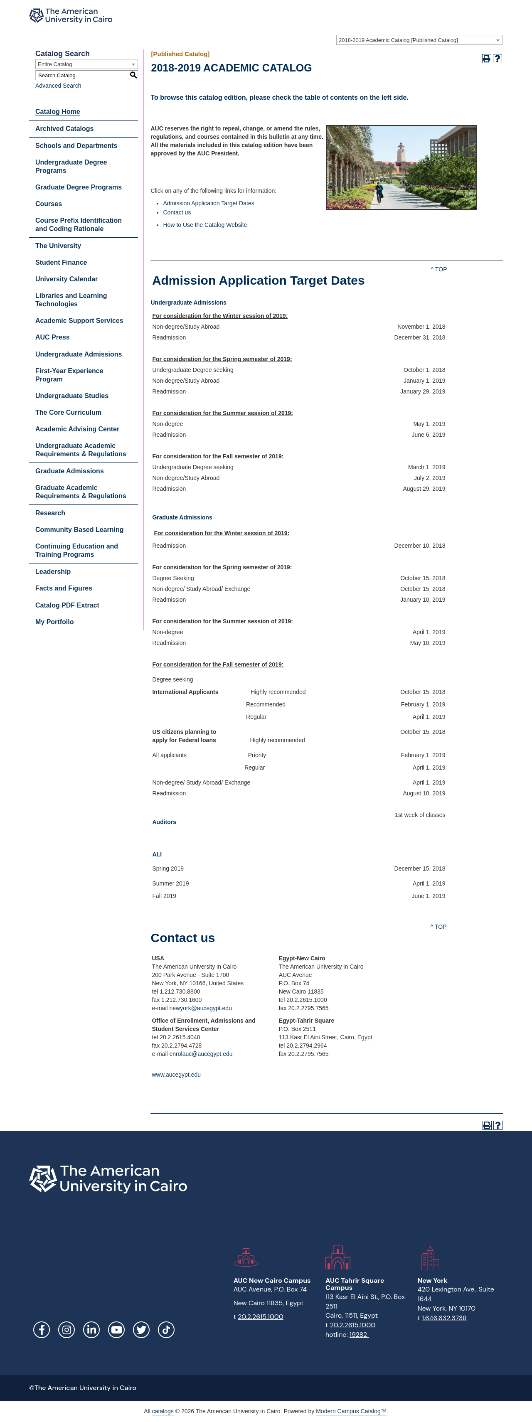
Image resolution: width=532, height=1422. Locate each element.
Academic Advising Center (77, 429)
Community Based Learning (79, 529)
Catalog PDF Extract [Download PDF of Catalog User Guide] (67, 605)
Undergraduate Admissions (78, 354)
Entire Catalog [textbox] (55, 64)
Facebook (41, 1329)
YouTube (116, 1329)
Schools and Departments (76, 145)
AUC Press (52, 337)
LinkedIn (91, 1329)
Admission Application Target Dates (208, 203)
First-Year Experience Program (69, 375)
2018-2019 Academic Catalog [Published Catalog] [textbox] (398, 40)
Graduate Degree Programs (78, 187)
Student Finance (61, 262)
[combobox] (419, 40)
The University (58, 245)
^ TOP (439, 269)
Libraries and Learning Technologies (71, 300)
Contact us (177, 212)
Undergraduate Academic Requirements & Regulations (80, 450)
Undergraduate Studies (71, 395)
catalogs (163, 1411)
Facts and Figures (63, 588)
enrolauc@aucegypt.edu (201, 1054)
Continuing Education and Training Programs (76, 550)
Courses (48, 203)
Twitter (141, 1329)
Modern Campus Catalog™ (351, 1411)
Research (50, 513)
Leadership (53, 571)
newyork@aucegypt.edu (201, 1008)
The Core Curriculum (68, 412)
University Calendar (66, 279)
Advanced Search (58, 85)
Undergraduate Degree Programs (71, 166)
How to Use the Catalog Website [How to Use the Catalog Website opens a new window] (205, 224)
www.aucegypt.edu (176, 1074)
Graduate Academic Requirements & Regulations (80, 491)
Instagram (66, 1329)
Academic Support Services (79, 320)
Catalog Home (57, 111)
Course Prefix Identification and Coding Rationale (78, 224)
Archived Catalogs (64, 128)
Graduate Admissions (69, 471)
